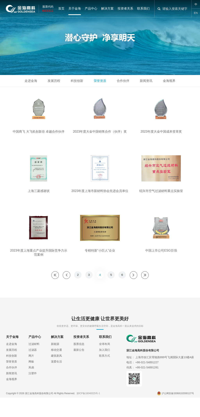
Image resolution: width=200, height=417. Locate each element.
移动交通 (56, 371)
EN (196, 12)
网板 (31, 383)
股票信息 (78, 365)
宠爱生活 (56, 383)
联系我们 (143, 8)
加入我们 (104, 371)
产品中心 (91, 8)
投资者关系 (125, 8)
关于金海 (74, 8)
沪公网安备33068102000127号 (175, 413)
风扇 (31, 389)
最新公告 (78, 371)
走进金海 (31, 80)
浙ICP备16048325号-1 (88, 413)
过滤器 (33, 371)
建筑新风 (56, 377)
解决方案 (107, 8)
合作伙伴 (123, 80)
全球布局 (104, 365)
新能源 (55, 365)
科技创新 (77, 80)
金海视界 (169, 80)
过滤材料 (34, 365)
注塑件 (33, 394)
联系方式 (104, 377)
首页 (61, 8)
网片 (31, 377)
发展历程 (54, 80)
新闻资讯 (146, 80)
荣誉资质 (100, 80)
